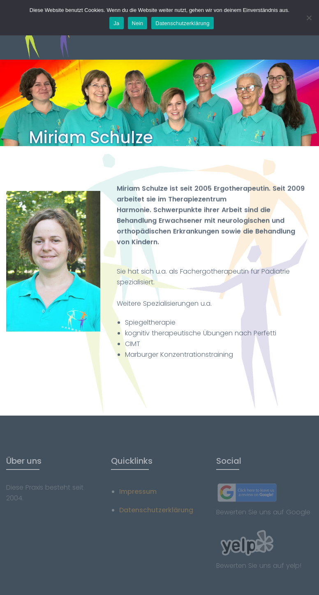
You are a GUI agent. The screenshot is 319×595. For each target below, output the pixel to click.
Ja (116, 23)
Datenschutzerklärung (156, 510)
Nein (137, 23)
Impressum (138, 491)
